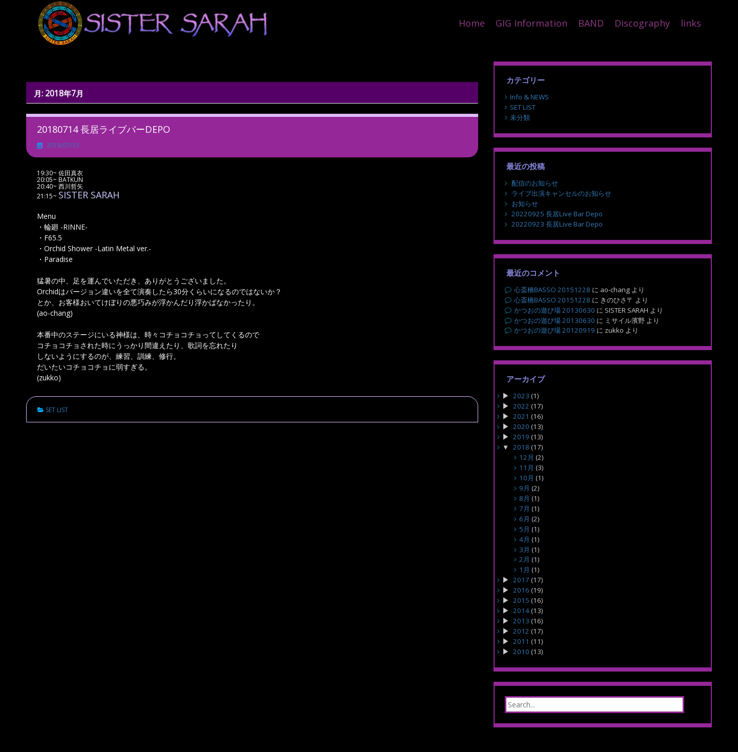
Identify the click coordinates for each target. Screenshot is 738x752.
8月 (524, 498)
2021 (521, 416)
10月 (526, 477)
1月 (524, 569)
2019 (521, 436)
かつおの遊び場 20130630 (554, 310)
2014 (521, 610)
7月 (524, 508)
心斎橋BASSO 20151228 (552, 289)
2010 (521, 651)
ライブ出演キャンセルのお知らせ (561, 193)
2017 (521, 579)
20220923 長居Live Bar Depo (557, 224)
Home (472, 23)
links (691, 23)
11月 (526, 467)
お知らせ (524, 203)
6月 (524, 518)
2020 (521, 426)
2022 (521, 406)
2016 (521, 590)
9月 (524, 488)
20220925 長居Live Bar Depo (557, 213)
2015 (521, 600)
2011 (521, 641)
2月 (524, 559)
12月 (526, 457)
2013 (521, 620)
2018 (521, 447)
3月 (524, 549)
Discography (642, 23)
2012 (521, 631)
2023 (521, 395)
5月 (524, 529)
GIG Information (531, 23)
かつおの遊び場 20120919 (554, 330)
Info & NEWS (529, 96)
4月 (524, 539)
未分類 (520, 117)
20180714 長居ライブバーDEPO (103, 129)
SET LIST (57, 409)
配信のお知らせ (534, 183)
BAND (591, 23)
